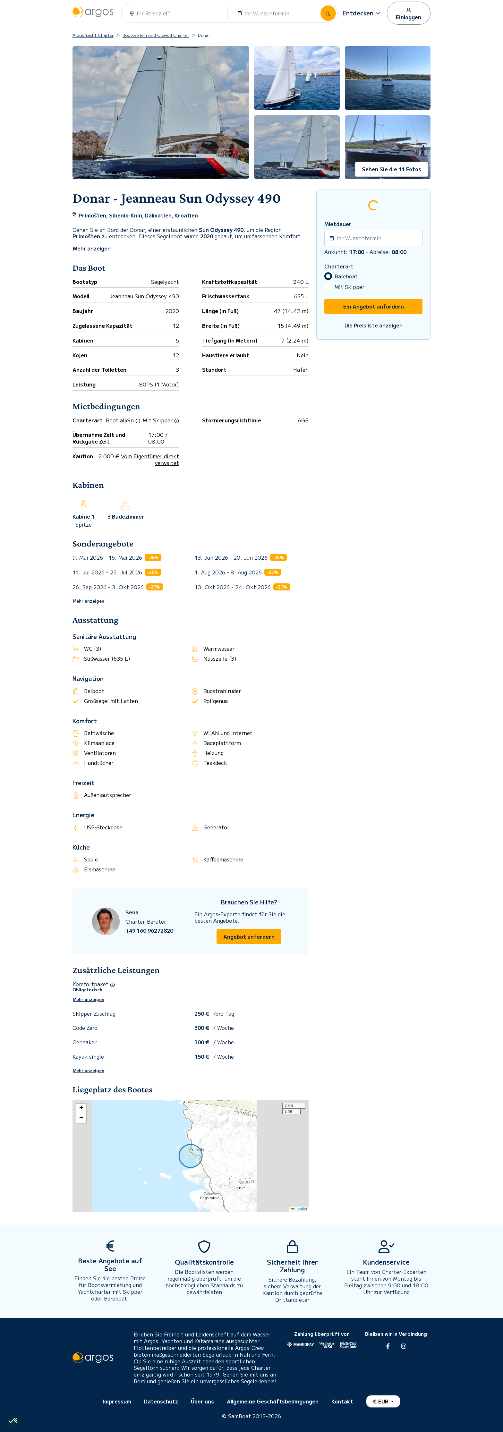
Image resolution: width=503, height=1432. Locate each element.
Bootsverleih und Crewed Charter (156, 35)
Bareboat (346, 276)
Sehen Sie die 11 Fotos (391, 169)
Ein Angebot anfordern (373, 306)
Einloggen (408, 13)
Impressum (117, 1401)
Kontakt (342, 1401)
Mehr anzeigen (88, 601)
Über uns (202, 1401)
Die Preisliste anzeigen (374, 325)
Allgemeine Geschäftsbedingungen (273, 1401)
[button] (362, 13)
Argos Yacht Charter (93, 35)
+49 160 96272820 (149, 930)
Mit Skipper (349, 287)
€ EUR (381, 1401)
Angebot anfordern (249, 936)
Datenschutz (161, 1401)
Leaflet (299, 1209)
